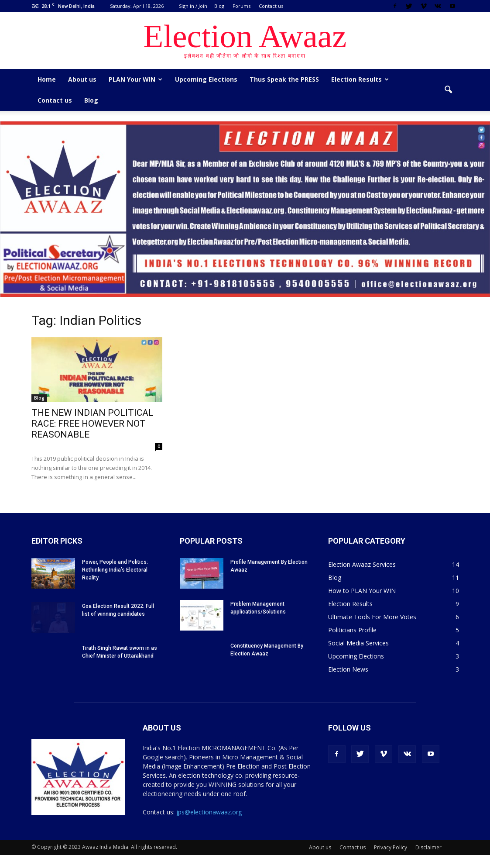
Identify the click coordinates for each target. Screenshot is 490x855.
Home (47, 79)
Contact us (271, 6)
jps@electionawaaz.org (209, 812)
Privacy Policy (390, 847)
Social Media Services (358, 643)
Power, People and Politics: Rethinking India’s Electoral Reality (115, 570)
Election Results (360, 79)
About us (82, 79)
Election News (348, 669)
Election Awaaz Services (362, 564)
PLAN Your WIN (135, 79)
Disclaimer (428, 847)
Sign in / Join (193, 6)
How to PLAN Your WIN (362, 590)
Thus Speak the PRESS (284, 79)
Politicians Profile (352, 630)
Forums (241, 6)
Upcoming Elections (206, 79)
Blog (219, 6)
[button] (448, 89)
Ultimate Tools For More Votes (372, 617)
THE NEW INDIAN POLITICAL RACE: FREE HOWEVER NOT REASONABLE (92, 423)
